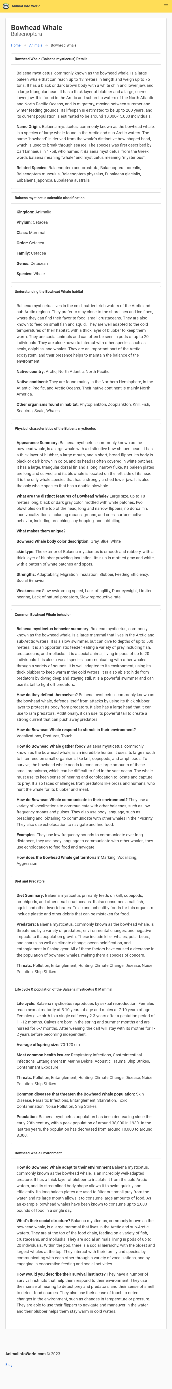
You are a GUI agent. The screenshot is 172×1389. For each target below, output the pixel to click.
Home (16, 45)
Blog (9, 1365)
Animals (35, 45)
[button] (166, 6)
